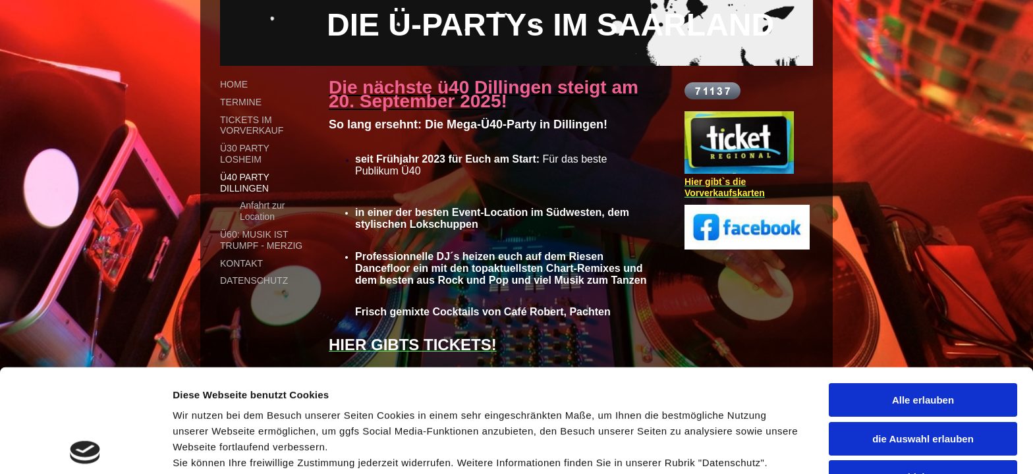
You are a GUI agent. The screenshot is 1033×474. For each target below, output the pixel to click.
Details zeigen (206, 448)
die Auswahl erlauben (923, 335)
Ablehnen (923, 374)
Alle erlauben (923, 297)
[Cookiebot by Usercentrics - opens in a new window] (85, 448)
